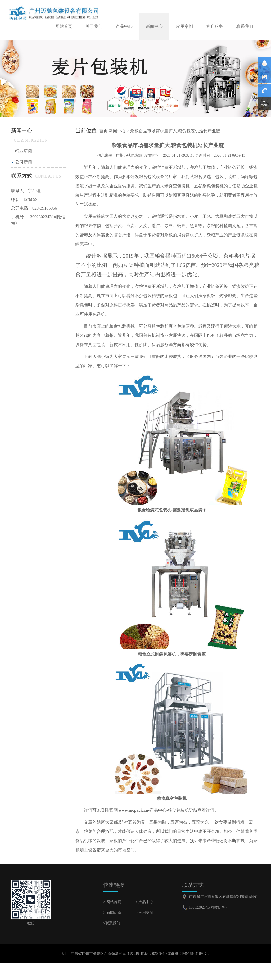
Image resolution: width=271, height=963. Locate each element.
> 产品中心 (144, 902)
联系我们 (244, 26)
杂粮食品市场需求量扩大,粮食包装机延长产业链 (175, 131)
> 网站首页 (112, 902)
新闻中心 (154, 26)
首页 (103, 131)
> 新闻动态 (112, 913)
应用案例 (184, 26)
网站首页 (63, 26)
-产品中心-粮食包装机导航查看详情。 (168, 810)
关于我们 (93, 26)
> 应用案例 (144, 913)
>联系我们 (111, 923)
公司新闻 (23, 162)
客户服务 (214, 26)
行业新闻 (23, 151)
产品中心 (124, 26)
